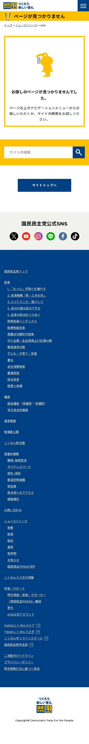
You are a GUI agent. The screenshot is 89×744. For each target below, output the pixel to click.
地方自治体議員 (17, 410)
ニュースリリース (15, 521)
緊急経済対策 (16, 347)
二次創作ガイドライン (19, 655)
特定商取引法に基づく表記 (22, 669)
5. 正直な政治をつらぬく (23, 315)
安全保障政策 (16, 366)
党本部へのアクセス (20, 492)
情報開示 (13, 499)
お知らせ (13, 560)
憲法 (10, 360)
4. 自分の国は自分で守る (24, 308)
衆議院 (27, 403)
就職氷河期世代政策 (20, 334)
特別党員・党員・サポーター (26, 595)
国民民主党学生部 (16, 645)
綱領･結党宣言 (17, 460)
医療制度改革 (16, 328)
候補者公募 (11, 432)
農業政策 (13, 373)
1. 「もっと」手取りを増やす (26, 289)
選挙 (10, 547)
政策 (7, 282)
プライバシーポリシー (19, 662)
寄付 (10, 608)
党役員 (11, 486)
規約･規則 (14, 473)
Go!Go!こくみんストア (19, 625)
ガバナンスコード (19, 467)
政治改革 (13, 379)
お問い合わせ (13, 510)
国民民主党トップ (16, 271)
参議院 (39, 403)
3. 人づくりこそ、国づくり (25, 302)
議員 (7, 397)
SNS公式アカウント (20, 614)
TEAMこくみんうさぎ (19, 632)
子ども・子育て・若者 (22, 353)
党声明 (11, 553)
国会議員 (13, 403)
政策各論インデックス (22, 321)
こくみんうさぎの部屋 (19, 577)
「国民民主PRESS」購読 (24, 601)
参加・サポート (14, 588)
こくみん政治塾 (14, 443)
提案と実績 (14, 386)
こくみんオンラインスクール (23, 638)
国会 (10, 540)
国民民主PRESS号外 (21, 566)
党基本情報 (11, 454)
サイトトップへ (44, 185)
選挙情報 (10, 421)
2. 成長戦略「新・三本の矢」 (26, 295)
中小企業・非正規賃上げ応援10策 (29, 340)
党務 (10, 528)
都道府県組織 (16, 480)
